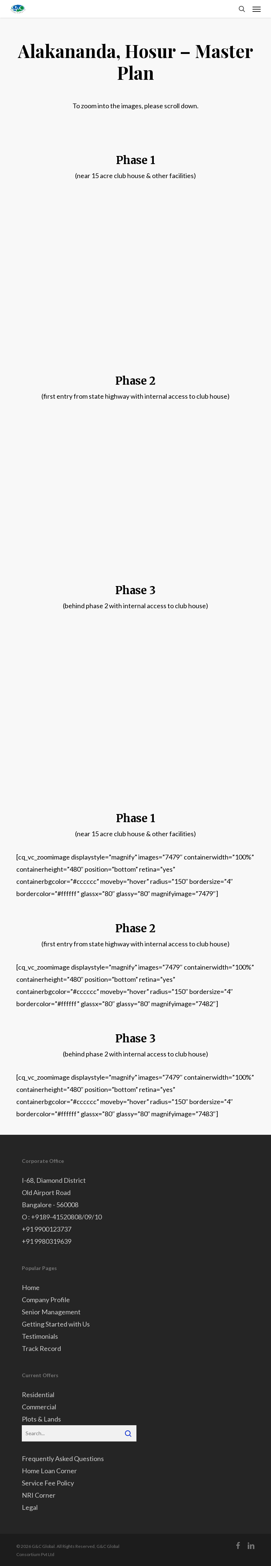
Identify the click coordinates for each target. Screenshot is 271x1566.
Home (31, 1287)
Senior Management (51, 1312)
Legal (30, 1507)
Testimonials (40, 1336)
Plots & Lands (41, 1419)
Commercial (39, 1407)
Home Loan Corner (49, 1471)
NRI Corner (38, 1495)
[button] (257, 9)
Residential (38, 1394)
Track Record (41, 1348)
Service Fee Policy (48, 1483)
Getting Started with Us (56, 1324)
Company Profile (46, 1300)
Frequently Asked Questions (63, 1458)
